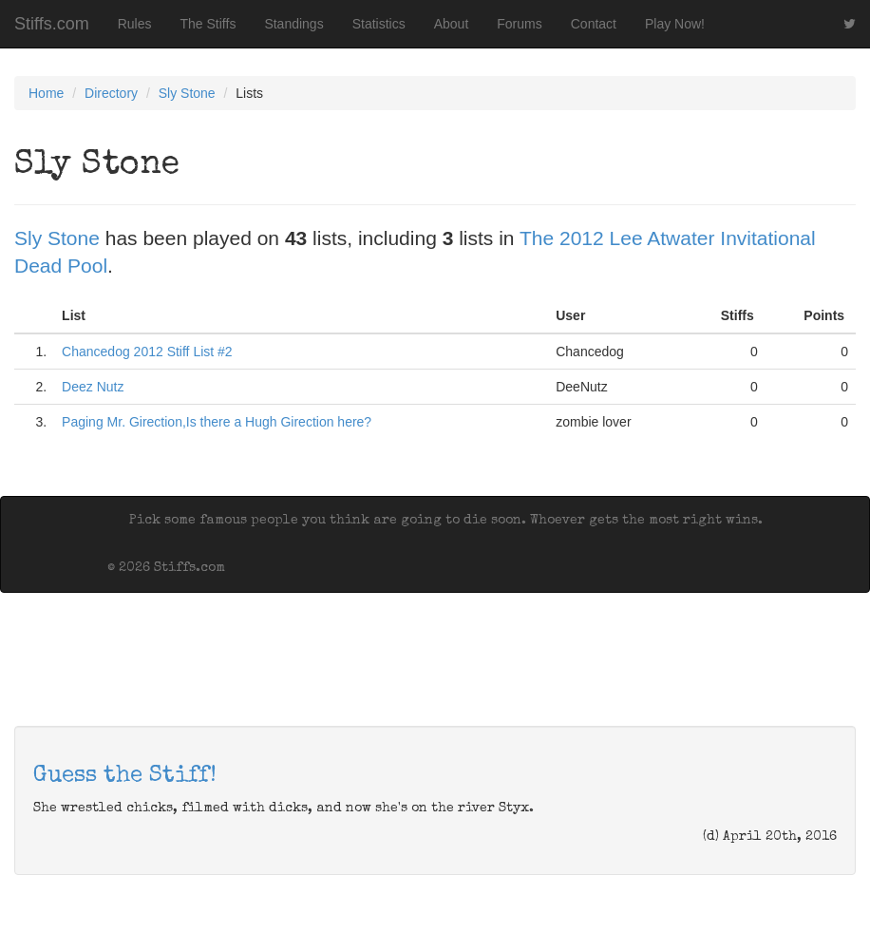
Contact (593, 23)
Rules (135, 23)
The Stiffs (208, 23)
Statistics (379, 23)
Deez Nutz (92, 386)
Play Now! (675, 23)
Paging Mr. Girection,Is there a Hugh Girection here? (216, 421)
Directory (111, 93)
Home (46, 93)
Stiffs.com (51, 23)
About (451, 23)
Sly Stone (187, 93)
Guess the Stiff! (125, 776)
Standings (293, 23)
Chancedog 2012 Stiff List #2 (147, 351)
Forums (519, 23)
